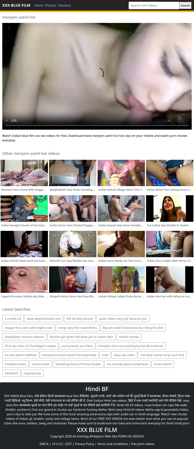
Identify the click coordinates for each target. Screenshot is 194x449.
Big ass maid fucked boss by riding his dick (133, 328)
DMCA (44, 444)
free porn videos (142, 444)
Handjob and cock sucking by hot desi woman (130, 346)
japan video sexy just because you (123, 319)
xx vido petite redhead (21, 355)
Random (65, 5)
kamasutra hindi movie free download (69, 355)
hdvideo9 (11, 373)
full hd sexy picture (79, 319)
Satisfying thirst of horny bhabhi (78, 364)
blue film (72, 396)
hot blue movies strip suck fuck (162, 355)
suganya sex (32, 373)
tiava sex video (124, 355)
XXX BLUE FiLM (16, 5)
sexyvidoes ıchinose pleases (24, 337)
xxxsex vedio (41, 364)
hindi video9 (162, 364)
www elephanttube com (44, 319)
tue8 (105, 355)
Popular (51, 5)
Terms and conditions (112, 444)
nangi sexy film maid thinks (77, 328)
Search (185, 5)
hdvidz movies (129, 337)
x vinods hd (13, 319)
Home (38, 5)
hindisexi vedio (15, 364)
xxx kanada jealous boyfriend (127, 364)
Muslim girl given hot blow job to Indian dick (81, 337)
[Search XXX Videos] (154, 5)
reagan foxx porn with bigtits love (28, 328)
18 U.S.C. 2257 (62, 444)
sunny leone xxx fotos (77, 346)
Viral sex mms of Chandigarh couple (30, 346)
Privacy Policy (84, 444)
